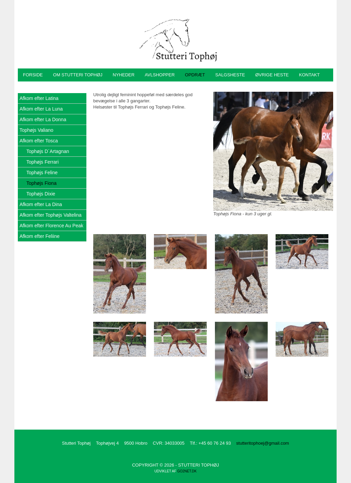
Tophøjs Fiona (41, 183)
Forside (33, 74)
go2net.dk (187, 471)
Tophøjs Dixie (40, 193)
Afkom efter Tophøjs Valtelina (51, 215)
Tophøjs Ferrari (42, 162)
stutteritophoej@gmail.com (262, 443)
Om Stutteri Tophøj (77, 74)
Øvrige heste (272, 74)
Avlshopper (159, 74)
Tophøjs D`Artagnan (47, 151)
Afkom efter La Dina (41, 204)
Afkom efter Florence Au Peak (51, 225)
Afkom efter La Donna (43, 119)
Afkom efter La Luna (41, 109)
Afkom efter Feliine (40, 236)
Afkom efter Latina (39, 98)
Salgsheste (230, 74)
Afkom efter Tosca (39, 140)
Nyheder (124, 74)
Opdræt (195, 74)
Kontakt (309, 74)
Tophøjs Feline (42, 172)
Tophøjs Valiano (36, 130)
